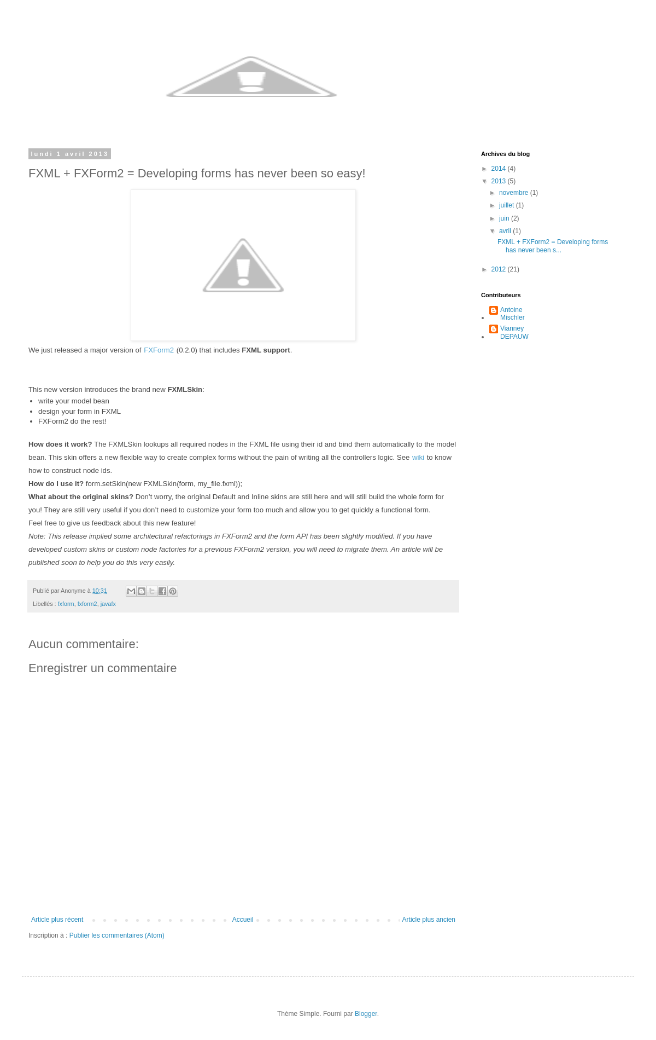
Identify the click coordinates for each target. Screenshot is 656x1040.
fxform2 (87, 603)
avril (506, 231)
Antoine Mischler (512, 313)
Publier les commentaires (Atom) (117, 935)
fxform (66, 603)
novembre (514, 193)
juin (505, 218)
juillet (507, 205)
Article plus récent (57, 919)
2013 (499, 181)
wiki (418, 457)
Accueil (243, 919)
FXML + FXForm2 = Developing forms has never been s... (552, 245)
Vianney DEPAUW (514, 332)
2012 (499, 269)
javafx (108, 603)
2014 (499, 168)
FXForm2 (159, 350)
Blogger (366, 1014)
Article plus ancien (428, 919)
